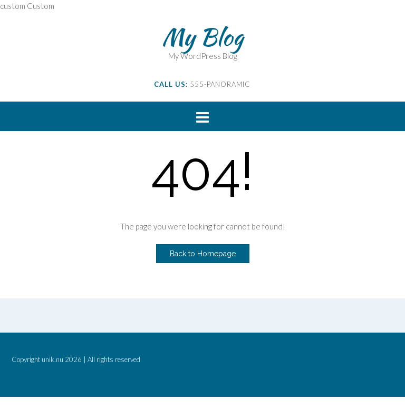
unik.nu (52, 359)
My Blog (202, 37)
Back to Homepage (203, 253)
